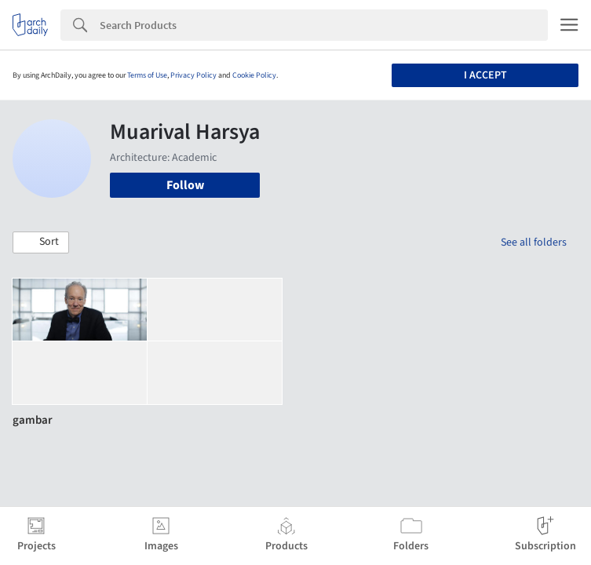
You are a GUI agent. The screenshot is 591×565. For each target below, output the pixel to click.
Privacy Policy (193, 75)
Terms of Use (147, 75)
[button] (41, 242)
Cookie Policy (254, 75)
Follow (185, 185)
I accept (485, 75)
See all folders (534, 242)
